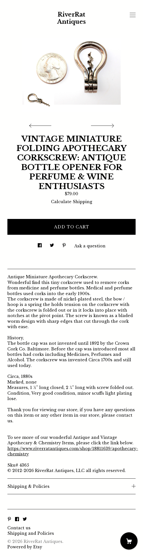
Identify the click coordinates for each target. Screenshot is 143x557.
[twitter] (25, 519)
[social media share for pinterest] (64, 244)
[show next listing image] (101, 124)
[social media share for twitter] (52, 244)
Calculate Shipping (71, 201)
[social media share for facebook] (40, 244)
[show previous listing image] (41, 124)
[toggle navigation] (133, 15)
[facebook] (17, 519)
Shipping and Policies (30, 533)
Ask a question (90, 245)
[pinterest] (9, 519)
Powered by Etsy (24, 546)
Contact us (19, 527)
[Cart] (129, 541)
